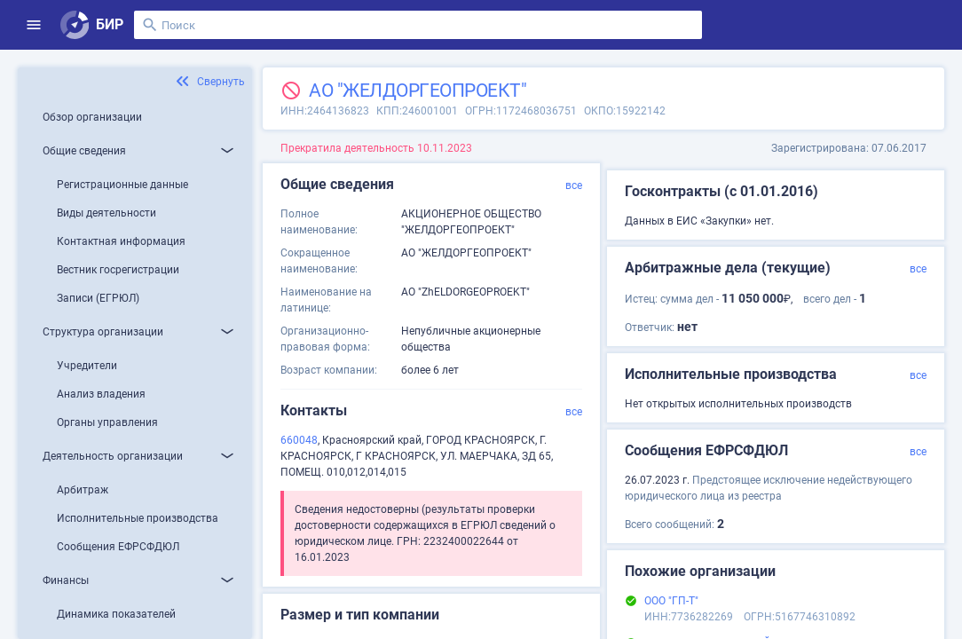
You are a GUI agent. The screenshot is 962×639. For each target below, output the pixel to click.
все (573, 185)
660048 (299, 440)
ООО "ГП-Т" (671, 601)
